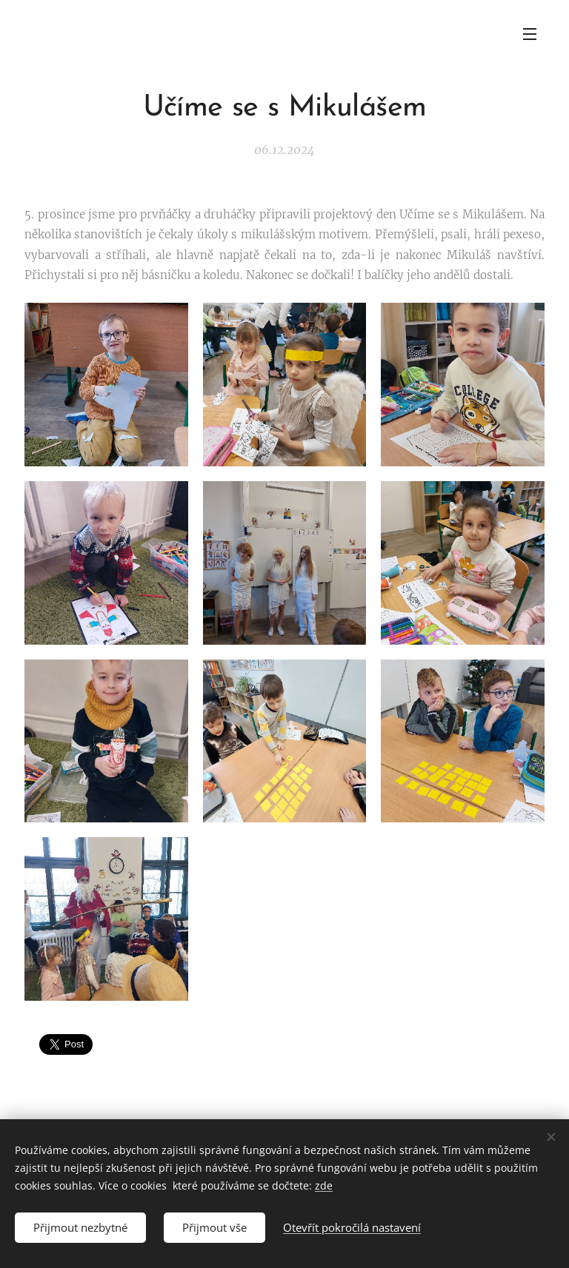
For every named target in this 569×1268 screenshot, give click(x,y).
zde (324, 1185)
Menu (529, 34)
